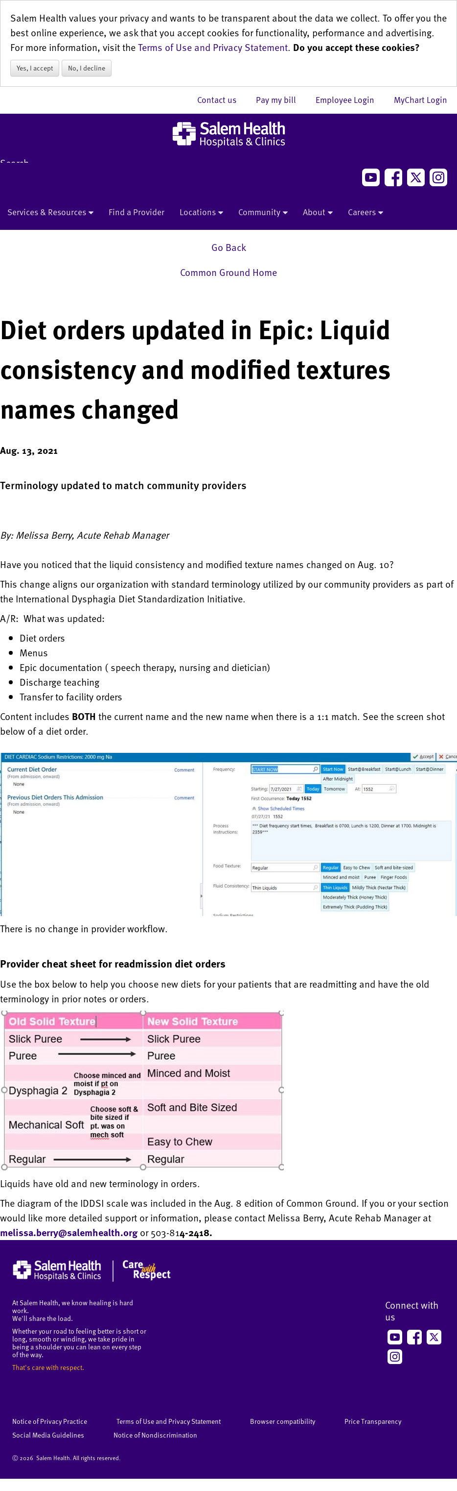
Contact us (221, 99)
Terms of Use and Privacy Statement (213, 47)
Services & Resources (50, 212)
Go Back (228, 247)
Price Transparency (372, 1421)
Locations (201, 212)
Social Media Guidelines (48, 1435)
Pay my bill (281, 99)
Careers (365, 212)
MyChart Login (420, 99)
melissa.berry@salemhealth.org (68, 1232)
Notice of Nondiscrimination (155, 1435)
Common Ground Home (228, 272)
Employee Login (350, 99)
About (318, 212)
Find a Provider (136, 211)
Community (263, 212)
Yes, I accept (35, 68)
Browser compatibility (282, 1421)
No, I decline (86, 68)
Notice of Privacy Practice (49, 1421)
